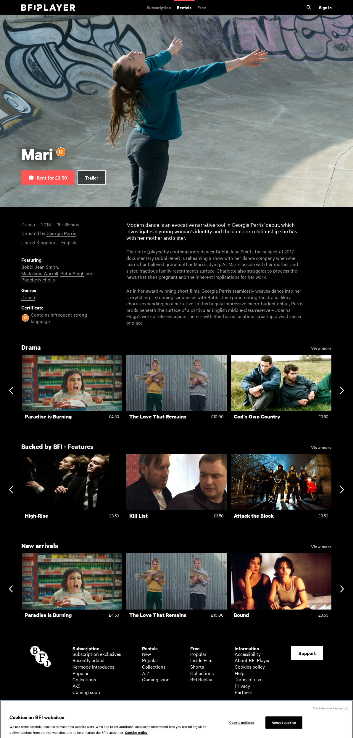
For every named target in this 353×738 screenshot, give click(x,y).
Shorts (197, 666)
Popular (80, 673)
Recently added (88, 660)
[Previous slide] (10, 391)
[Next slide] (342, 391)
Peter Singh (72, 273)
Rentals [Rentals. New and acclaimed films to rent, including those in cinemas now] (184, 7)
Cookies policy (250, 666)
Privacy (242, 685)
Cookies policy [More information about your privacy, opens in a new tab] (136, 735)
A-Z (76, 685)
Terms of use (248, 679)
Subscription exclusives (96, 654)
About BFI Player (252, 660)
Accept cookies (284, 725)
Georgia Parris (61, 233)
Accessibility (248, 654)
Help (239, 673)
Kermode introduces (93, 666)
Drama (28, 297)
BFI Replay (201, 679)
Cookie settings (241, 725)
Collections (84, 679)
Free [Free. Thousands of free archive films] (201, 7)
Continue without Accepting (331, 711)
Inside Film (201, 660)
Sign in (325, 7)
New (146, 654)
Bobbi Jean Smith (39, 266)
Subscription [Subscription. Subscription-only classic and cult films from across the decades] (159, 7)
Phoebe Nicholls (38, 279)
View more (321, 348)
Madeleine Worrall (39, 273)
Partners (243, 692)
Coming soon (86, 692)
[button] (48, 177)
